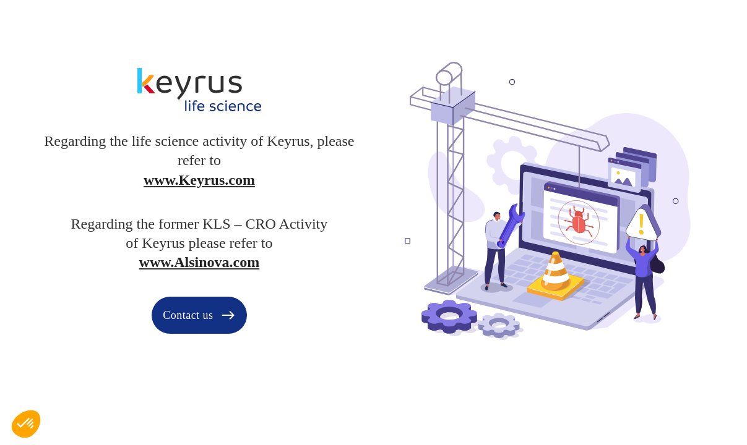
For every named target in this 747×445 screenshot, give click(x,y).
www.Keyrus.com (199, 180)
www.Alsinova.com (199, 262)
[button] (26, 424)
